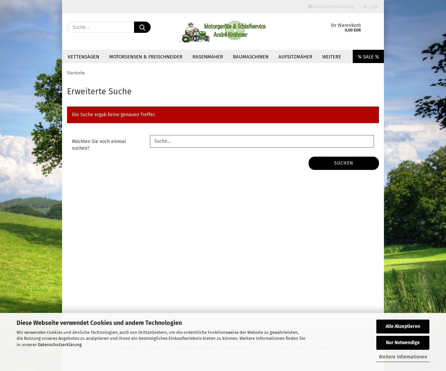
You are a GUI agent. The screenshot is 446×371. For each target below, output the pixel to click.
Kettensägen (83, 57)
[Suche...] (142, 27)
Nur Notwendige (403, 342)
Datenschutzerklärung (60, 344)
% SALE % (368, 57)
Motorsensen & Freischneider (146, 57)
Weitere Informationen (403, 357)
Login (371, 6)
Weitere (331, 57)
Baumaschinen (250, 57)
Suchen (343, 163)
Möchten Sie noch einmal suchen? (99, 145)
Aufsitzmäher (295, 57)
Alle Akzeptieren (403, 326)
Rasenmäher (207, 57)
